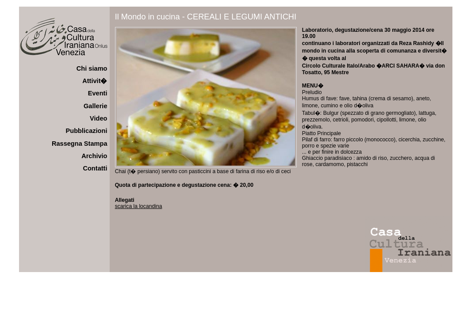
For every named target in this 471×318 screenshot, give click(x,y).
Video (98, 118)
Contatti (95, 168)
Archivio (94, 155)
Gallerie (95, 106)
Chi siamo (92, 68)
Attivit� (94, 80)
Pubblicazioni (86, 130)
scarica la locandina (138, 206)
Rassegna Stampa (79, 143)
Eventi (97, 93)
